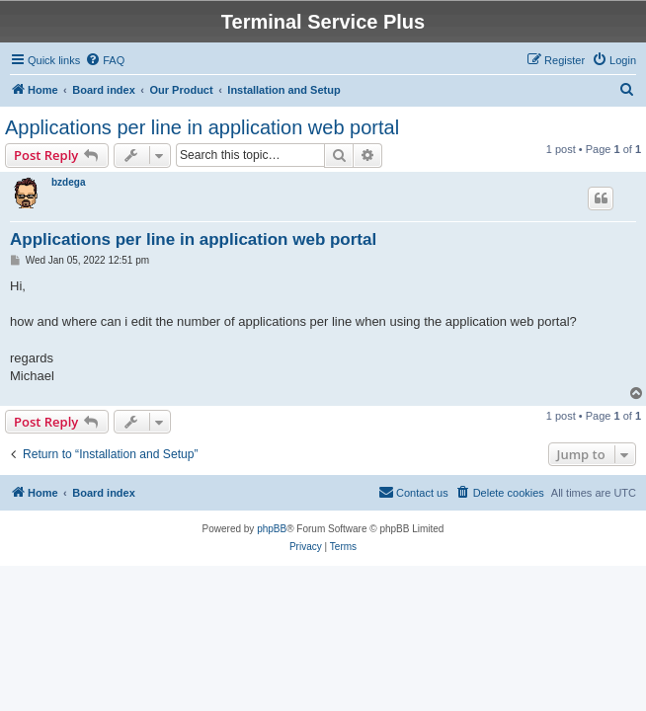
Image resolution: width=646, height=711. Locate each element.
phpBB (271, 528)
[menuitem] (104, 60)
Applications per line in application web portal (202, 127)
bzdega (68, 182)
